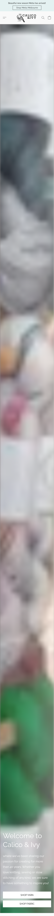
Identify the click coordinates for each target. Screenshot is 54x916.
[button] (27, 8)
